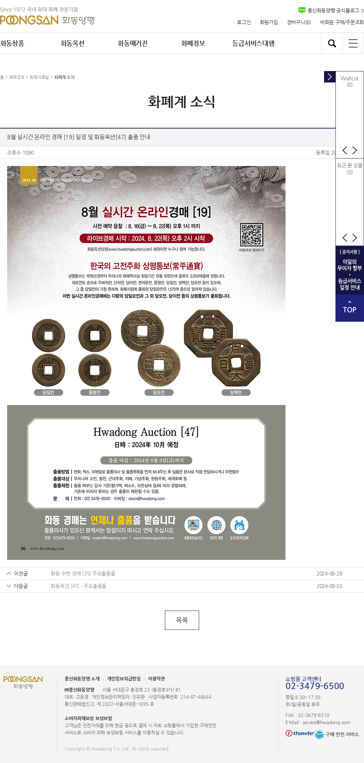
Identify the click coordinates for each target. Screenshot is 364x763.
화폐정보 (17, 77)
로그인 (244, 22)
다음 (354, 150)
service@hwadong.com (326, 722)
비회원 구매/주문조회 (342, 22)
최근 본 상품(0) (349, 168)
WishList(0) (350, 81)
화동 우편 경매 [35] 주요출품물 (83, 573)
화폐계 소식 (64, 77)
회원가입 (269, 22)
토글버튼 (329, 76)
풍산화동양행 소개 (82, 678)
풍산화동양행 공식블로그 (333, 10)
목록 (182, 620)
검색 (332, 43)
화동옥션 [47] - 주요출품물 (78, 586)
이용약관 (156, 678)
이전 (344, 150)
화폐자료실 (39, 77)
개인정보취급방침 (124, 678)
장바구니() (299, 22)
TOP (350, 310)
